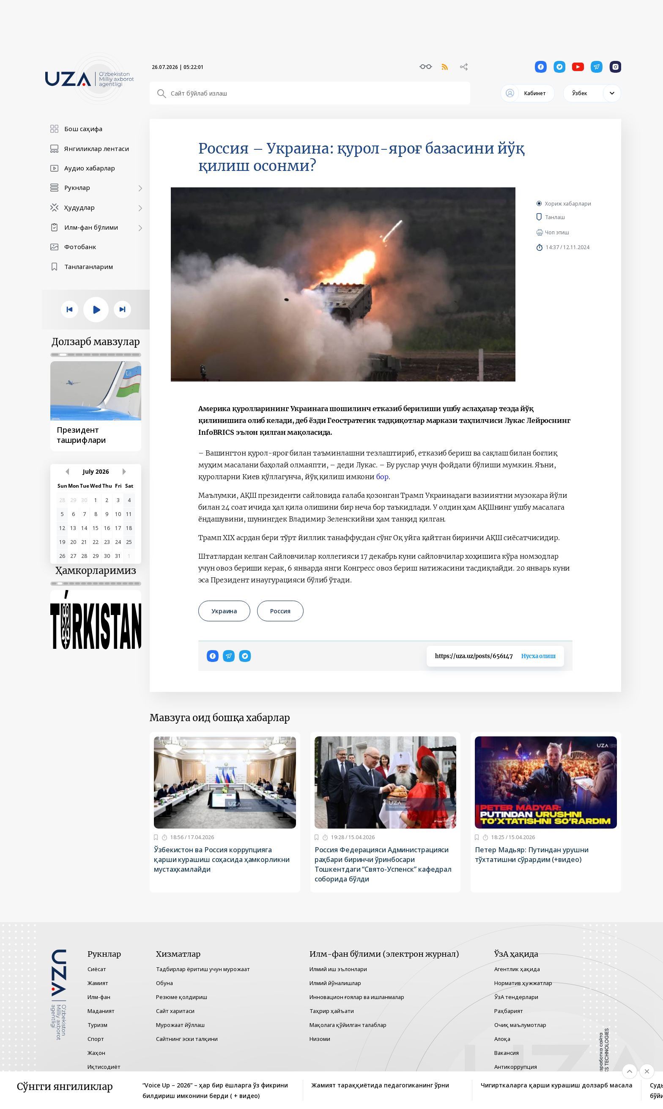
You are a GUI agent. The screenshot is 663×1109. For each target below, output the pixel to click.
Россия (280, 611)
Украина (224, 611)
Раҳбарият (508, 1011)
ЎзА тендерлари (516, 997)
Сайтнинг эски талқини (187, 1039)
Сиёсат (97, 969)
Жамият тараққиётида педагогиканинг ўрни (380, 1085)
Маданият (101, 1011)
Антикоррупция (515, 1067)
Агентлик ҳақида (517, 969)
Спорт (96, 1039)
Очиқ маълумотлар (520, 1025)
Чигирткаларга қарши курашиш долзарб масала (557, 1085)
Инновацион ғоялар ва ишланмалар (357, 997)
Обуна (164, 983)
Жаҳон (96, 1053)
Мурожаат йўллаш (180, 1025)
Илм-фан (99, 997)
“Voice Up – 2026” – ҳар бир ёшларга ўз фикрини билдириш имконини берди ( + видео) (215, 1090)
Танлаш (567, 217)
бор (382, 476)
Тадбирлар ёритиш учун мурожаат (203, 969)
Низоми (320, 1039)
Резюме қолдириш (181, 997)
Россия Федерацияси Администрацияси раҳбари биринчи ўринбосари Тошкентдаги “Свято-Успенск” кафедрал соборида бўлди (383, 864)
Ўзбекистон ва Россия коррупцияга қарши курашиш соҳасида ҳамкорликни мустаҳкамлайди (222, 859)
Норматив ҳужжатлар (523, 983)
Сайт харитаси (175, 1011)
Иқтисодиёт (104, 1067)
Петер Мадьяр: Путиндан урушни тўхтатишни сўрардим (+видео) (531, 854)
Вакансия (506, 1053)
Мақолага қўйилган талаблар (348, 1025)
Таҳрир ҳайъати (332, 1011)
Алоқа (502, 1039)
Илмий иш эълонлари (338, 969)
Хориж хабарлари (568, 203)
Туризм (97, 1025)
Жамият (98, 983)
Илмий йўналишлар (335, 983)
